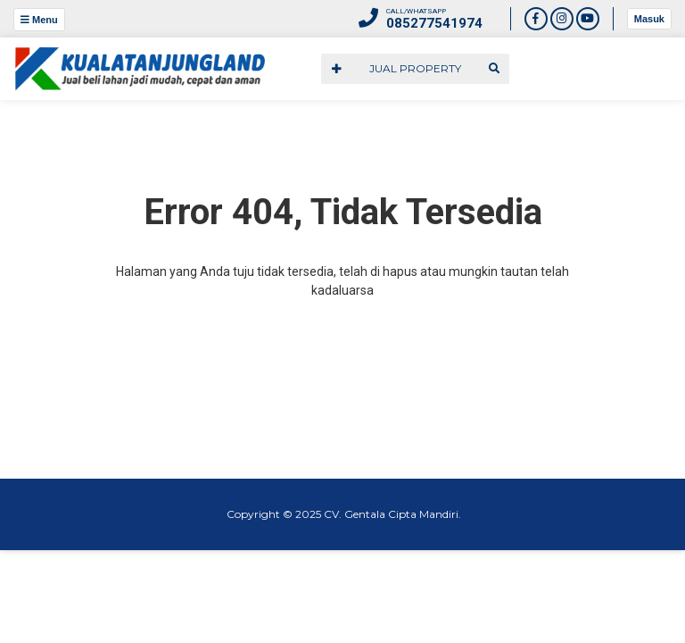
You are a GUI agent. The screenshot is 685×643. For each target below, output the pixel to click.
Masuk (649, 18)
